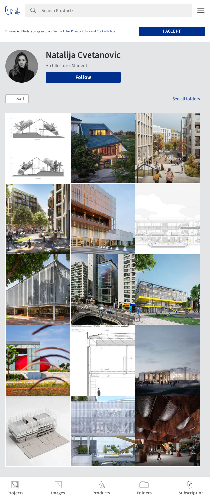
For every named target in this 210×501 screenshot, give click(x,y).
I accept (172, 31)
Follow (83, 77)
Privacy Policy (80, 31)
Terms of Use (61, 31)
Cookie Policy (106, 31)
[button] (17, 98)
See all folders (186, 99)
